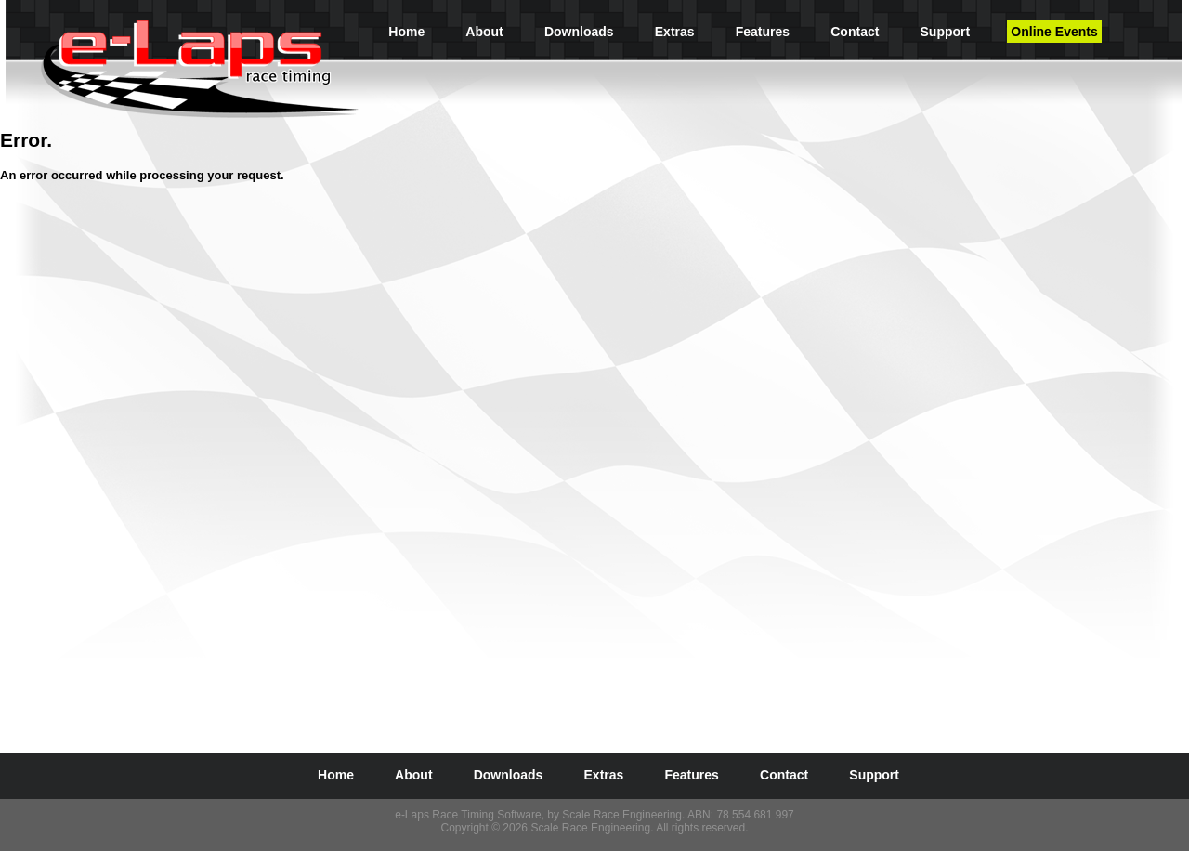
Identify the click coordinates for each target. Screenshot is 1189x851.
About (484, 31)
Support (946, 31)
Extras (675, 31)
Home (406, 31)
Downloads (579, 31)
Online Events (1054, 31)
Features (763, 31)
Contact (854, 31)
